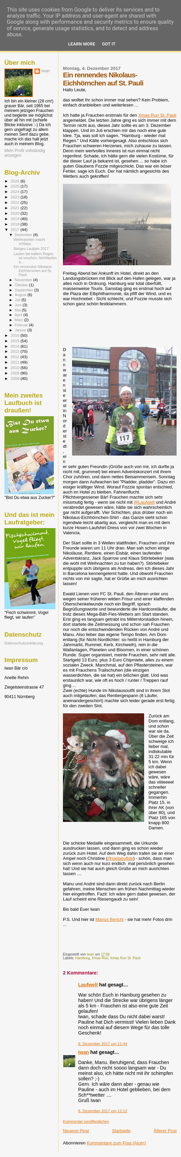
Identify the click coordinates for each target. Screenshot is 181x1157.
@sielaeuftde (120, 858)
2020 (15, 213)
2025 (15, 186)
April (19, 315)
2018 (15, 224)
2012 (15, 356)
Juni (19, 305)
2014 (15, 346)
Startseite (121, 1130)
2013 (15, 351)
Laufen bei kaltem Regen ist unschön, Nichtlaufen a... (35, 258)
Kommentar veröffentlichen (86, 1121)
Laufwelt (88, 984)
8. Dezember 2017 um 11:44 (102, 1044)
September (25, 290)
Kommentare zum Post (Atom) (116, 1142)
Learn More (81, 43)
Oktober (22, 285)
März (19, 320)
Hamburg (82, 958)
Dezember (24, 235)
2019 (15, 218)
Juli (18, 300)
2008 (15, 378)
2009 (15, 373)
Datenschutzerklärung (23, 643)
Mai (18, 310)
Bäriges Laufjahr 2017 (31, 249)
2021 (15, 208)
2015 (15, 341)
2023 (15, 197)
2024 (15, 191)
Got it (108, 43)
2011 (15, 362)
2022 (15, 202)
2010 (15, 367)
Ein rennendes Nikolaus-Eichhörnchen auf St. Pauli (33, 271)
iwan (83, 1052)
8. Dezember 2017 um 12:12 (102, 1111)
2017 (15, 229)
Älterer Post (165, 1130)
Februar (22, 325)
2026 (15, 181)
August (21, 295)
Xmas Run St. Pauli (157, 115)
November (24, 280)
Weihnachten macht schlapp (29, 241)
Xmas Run (100, 958)
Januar (21, 330)
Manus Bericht (109, 919)
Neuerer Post (76, 1130)
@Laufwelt (144, 502)
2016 (15, 335)
